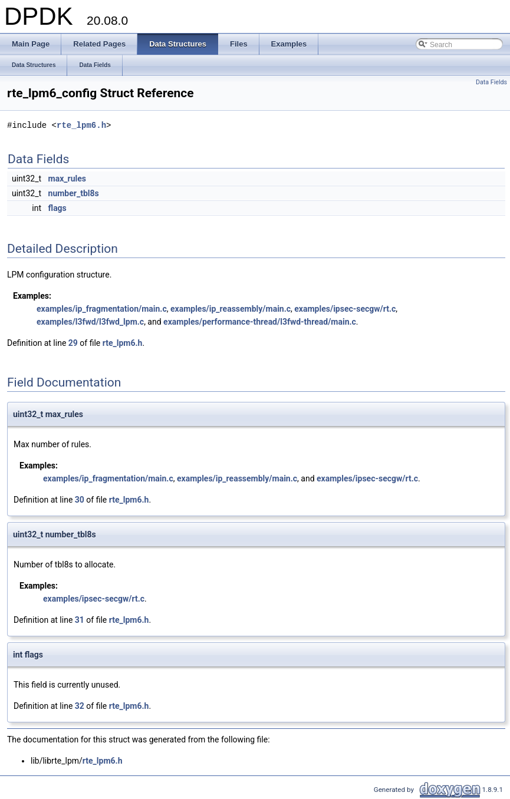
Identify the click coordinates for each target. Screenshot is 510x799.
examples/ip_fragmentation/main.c (102, 308)
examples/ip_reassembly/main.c (230, 308)
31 (79, 620)
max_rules (67, 178)
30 (79, 499)
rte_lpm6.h (81, 125)
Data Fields (491, 82)
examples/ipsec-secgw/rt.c (345, 308)
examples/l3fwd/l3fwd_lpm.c (90, 321)
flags (57, 208)
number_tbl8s (73, 193)
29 (73, 343)
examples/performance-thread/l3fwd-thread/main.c (259, 321)
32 (79, 706)
